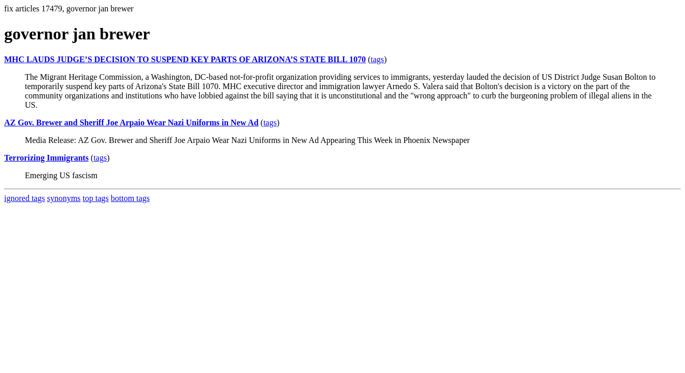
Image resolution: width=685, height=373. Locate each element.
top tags (96, 198)
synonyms (64, 198)
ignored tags (24, 198)
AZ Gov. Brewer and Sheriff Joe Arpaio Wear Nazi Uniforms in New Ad (131, 122)
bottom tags (130, 198)
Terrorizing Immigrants (46, 157)
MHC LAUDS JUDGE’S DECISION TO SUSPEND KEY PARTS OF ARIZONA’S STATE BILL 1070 (185, 59)
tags (377, 59)
